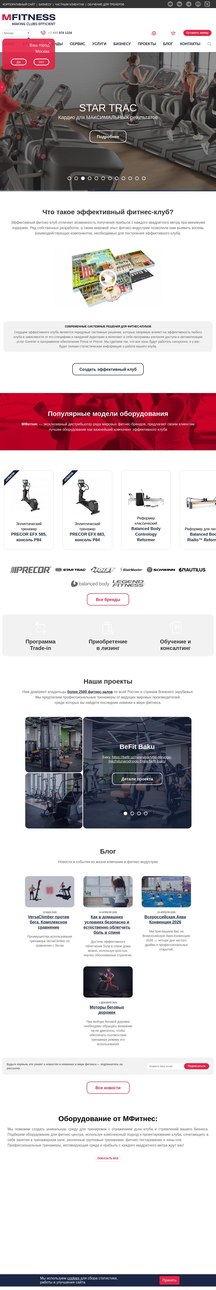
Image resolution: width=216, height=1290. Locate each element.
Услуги (99, 44)
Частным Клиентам (69, 4)
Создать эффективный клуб (107, 387)
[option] (29, 528)
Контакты (190, 44)
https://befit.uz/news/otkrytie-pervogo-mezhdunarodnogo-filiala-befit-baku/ (140, 777)
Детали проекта (137, 797)
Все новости (108, 1106)
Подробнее (108, 137)
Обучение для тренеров (106, 4)
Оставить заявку (197, 32)
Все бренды (108, 618)
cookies (73, 1278)
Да (18, 62)
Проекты (147, 44)
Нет (41, 62)
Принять (169, 1280)
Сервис (77, 44)
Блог (168, 44)
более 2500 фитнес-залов (90, 710)
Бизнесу (45, 4)
